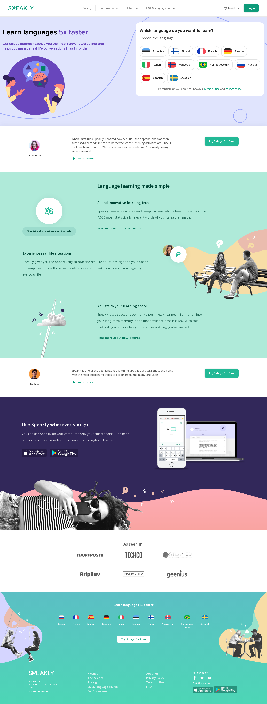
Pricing (86, 8)
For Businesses (109, 8)
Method (93, 673)
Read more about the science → (119, 228)
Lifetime (132, 8)
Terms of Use (211, 89)
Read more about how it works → (120, 338)
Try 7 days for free (221, 141)
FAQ (149, 686)
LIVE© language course (160, 8)
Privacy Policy (233, 89)
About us (152, 673)
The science (96, 677)
